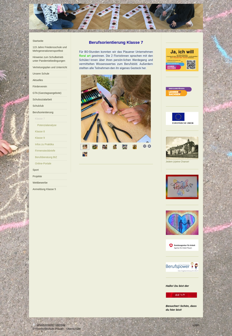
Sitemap (60, 324)
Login (195, 324)
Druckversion (43, 324)
